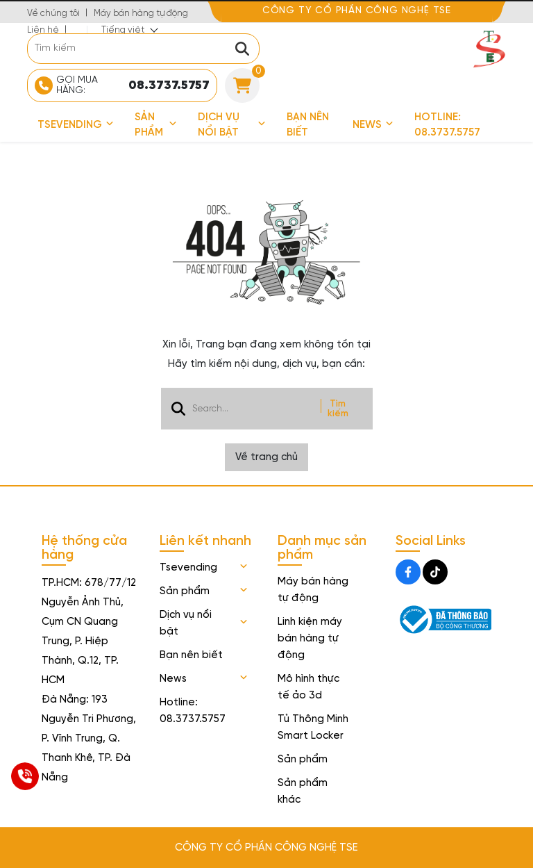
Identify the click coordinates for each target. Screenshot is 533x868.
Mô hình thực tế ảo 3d (308, 687)
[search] (143, 48)
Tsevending (75, 125)
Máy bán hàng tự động (141, 13)
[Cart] (242, 85)
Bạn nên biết (308, 125)
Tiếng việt (122, 30)
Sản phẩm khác (303, 791)
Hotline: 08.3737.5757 (447, 125)
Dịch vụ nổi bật (232, 125)
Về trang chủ (266, 457)
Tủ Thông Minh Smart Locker (313, 728)
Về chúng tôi (53, 13)
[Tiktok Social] (435, 571)
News (373, 125)
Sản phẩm (156, 125)
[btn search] (242, 48)
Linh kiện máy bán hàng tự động (310, 638)
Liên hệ (43, 30)
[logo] (488, 48)
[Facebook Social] (408, 571)
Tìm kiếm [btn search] (338, 408)
